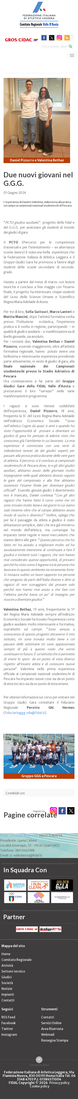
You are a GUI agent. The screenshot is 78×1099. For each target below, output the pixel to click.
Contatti (7, 1000)
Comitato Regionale (16, 960)
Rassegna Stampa (54, 1040)
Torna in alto (39, 1065)
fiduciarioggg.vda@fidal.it (25, 713)
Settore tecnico (13, 971)
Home (5, 954)
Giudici (6, 977)
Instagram (9, 1035)
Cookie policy (39, 1086)
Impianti (7, 994)
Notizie (6, 989)
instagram (59, 37)
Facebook (8, 1023)
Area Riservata (52, 1029)
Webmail (47, 1035)
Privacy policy (59, 1083)
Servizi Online (51, 1023)
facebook (44, 37)
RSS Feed (8, 1017)
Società (7, 983)
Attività (7, 966)
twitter (51, 37)
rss (67, 37)
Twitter (7, 1029)
